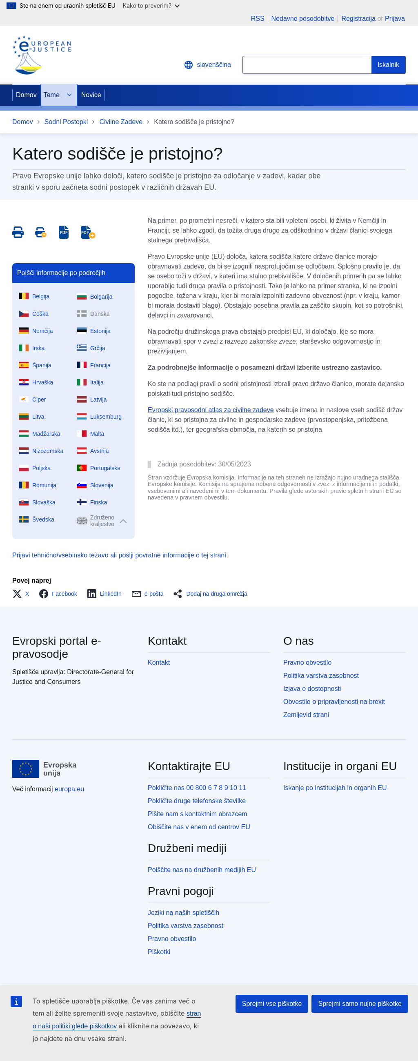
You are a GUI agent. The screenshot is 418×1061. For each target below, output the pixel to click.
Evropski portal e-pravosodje (56, 647)
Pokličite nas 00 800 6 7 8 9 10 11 (197, 787)
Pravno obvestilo (307, 662)
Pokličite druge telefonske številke (197, 800)
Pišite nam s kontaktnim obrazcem (197, 813)
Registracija (358, 18)
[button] (23, 594)
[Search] (388, 65)
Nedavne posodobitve (303, 19)
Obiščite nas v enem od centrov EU (199, 826)
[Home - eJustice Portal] (41, 55)
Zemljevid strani (306, 714)
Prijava (395, 18)
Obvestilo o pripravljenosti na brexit (334, 701)
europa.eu (69, 789)
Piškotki (159, 951)
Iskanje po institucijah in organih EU (335, 787)
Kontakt (159, 662)
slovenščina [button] (207, 65)
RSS (258, 19)
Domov (26, 94)
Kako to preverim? (151, 5)
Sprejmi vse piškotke (272, 1003)
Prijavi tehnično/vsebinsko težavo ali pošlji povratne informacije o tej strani (119, 555)
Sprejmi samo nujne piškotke (360, 1003)
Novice (91, 94)
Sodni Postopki (66, 121)
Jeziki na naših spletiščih (183, 912)
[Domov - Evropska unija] (44, 769)
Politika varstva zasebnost (321, 675)
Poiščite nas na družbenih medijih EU (202, 869)
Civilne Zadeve (120, 121)
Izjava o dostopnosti (312, 688)
